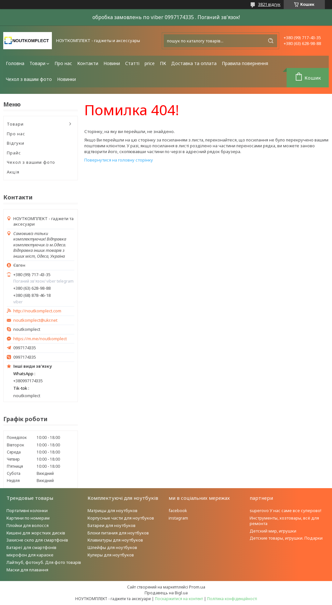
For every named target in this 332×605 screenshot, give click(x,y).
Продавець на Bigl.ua (166, 593)
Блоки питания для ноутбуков (118, 533)
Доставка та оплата (194, 63)
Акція (13, 172)
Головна (15, 63)
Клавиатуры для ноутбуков (115, 540)
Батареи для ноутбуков (112, 525)
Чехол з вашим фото (29, 79)
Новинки (66, 79)
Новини (111, 63)
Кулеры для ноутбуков (111, 555)
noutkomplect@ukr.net (35, 320)
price (150, 63)
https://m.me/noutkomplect (40, 339)
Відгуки (15, 143)
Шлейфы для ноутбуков (112, 547)
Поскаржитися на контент (179, 598)
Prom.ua (197, 587)
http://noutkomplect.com (37, 311)
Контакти (87, 63)
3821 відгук (269, 4)
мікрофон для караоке (29, 555)
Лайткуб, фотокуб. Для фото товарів (43, 562)
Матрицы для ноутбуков (112, 510)
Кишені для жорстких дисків (35, 533)
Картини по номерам (28, 518)
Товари (37, 63)
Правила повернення (245, 63)
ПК (163, 63)
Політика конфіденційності (232, 598)
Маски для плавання (27, 570)
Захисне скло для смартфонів (37, 540)
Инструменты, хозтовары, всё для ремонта (284, 520)
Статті (132, 63)
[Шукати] (270, 40)
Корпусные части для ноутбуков (121, 518)
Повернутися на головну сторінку (118, 160)
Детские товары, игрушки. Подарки (286, 538)
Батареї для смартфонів (31, 547)
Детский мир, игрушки (273, 531)
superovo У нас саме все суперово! (285, 510)
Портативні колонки (27, 510)
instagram (178, 518)
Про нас (63, 63)
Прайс (14, 153)
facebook (178, 510)
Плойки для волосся (27, 525)
